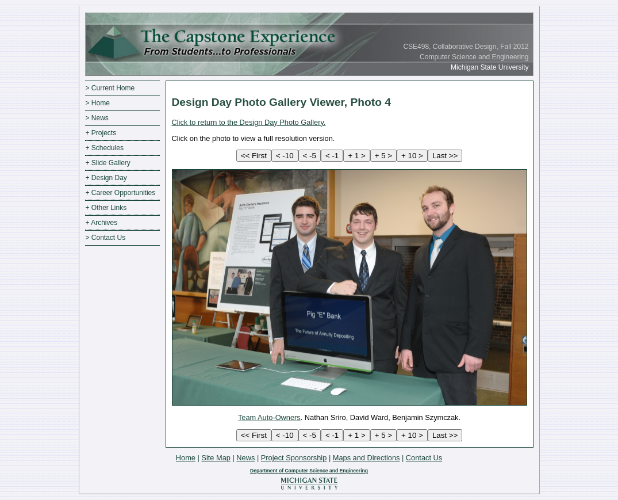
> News (97, 118)
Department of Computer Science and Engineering (309, 471)
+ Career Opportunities (121, 193)
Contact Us (424, 457)
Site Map (216, 457)
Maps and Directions (366, 457)
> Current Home (110, 88)
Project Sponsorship (294, 457)
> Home (98, 103)
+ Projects (101, 133)
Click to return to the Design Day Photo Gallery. (249, 122)
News (245, 457)
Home (185, 457)
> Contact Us (106, 238)
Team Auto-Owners (269, 417)
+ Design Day (106, 178)
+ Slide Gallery (108, 163)
